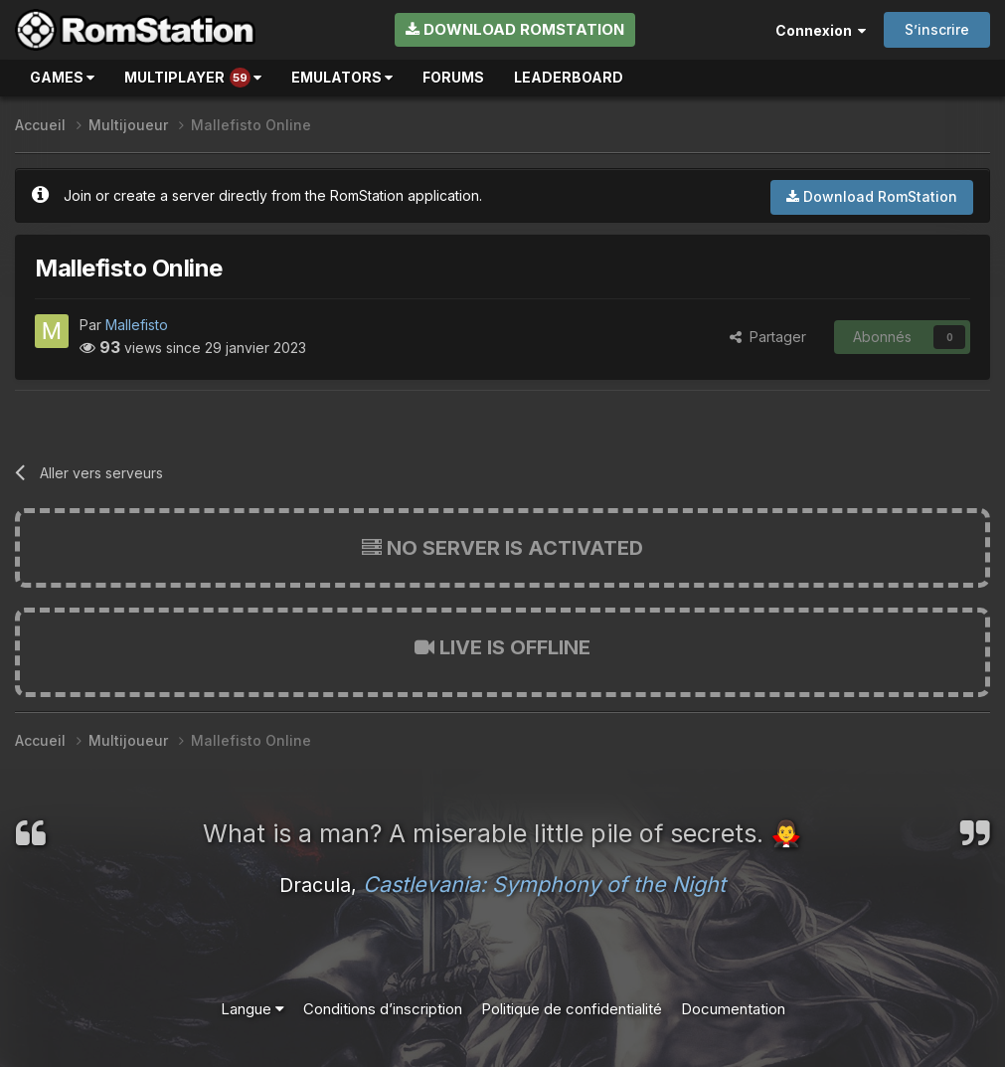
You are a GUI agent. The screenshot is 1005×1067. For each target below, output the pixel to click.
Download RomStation (515, 29)
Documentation (733, 1008)
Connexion (820, 30)
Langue (252, 1008)
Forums (453, 77)
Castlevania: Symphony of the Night (544, 884)
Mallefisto (136, 324)
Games (62, 77)
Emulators (342, 77)
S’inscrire (937, 29)
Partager (768, 336)
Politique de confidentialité (571, 1008)
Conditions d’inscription (382, 1008)
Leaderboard (568, 77)
